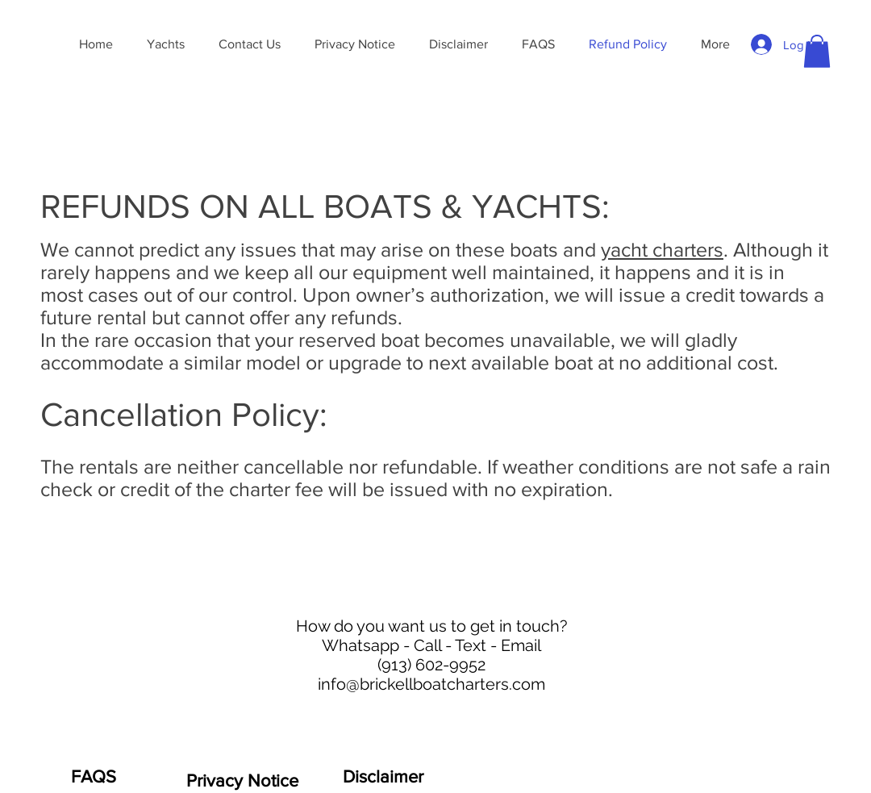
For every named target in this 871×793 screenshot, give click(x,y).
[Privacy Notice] (242, 781)
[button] (817, 51)
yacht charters (662, 249)
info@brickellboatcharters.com (431, 684)
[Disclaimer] (383, 777)
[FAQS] (93, 777)
